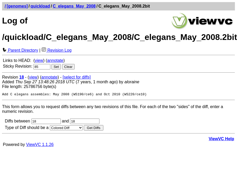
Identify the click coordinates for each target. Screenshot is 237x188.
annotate (55, 60)
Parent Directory (20, 50)
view (39, 60)
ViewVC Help (221, 139)
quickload (40, 6)
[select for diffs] (77, 77)
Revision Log (57, 50)
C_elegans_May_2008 (74, 6)
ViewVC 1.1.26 (40, 145)
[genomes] (17, 6)
